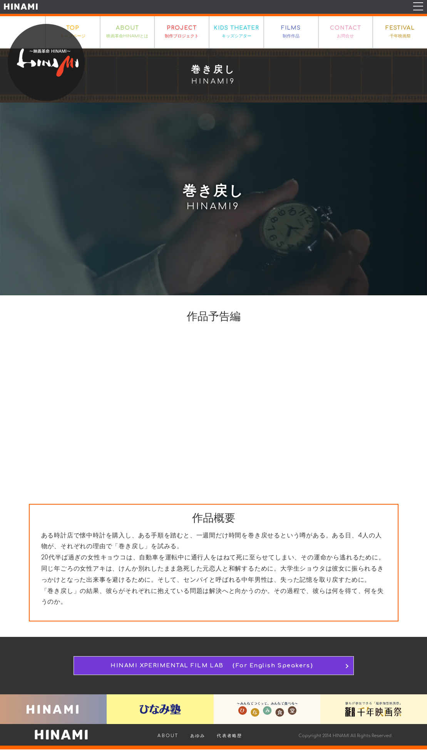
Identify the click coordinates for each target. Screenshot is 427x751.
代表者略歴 (229, 737)
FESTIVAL (400, 32)
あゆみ (198, 737)
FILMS (291, 32)
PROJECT (182, 32)
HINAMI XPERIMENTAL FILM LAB (213, 666)
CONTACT (346, 32)
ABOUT (127, 32)
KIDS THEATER (236, 32)
